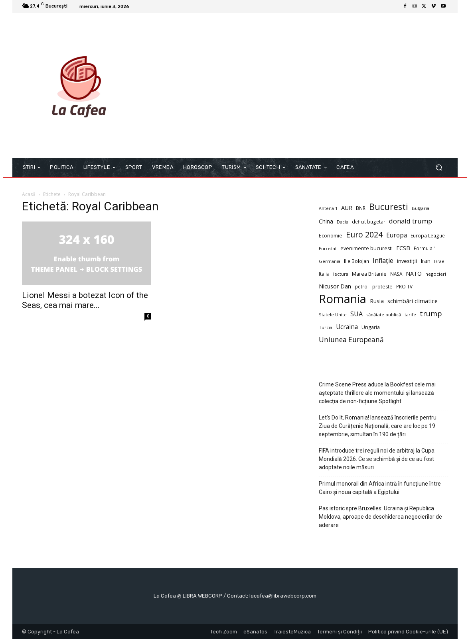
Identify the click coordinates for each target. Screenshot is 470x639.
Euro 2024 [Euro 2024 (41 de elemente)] (364, 234)
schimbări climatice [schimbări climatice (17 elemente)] (412, 301)
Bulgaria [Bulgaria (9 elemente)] (420, 208)
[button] (438, 167)
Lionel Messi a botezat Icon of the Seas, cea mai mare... (85, 300)
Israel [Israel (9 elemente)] (440, 261)
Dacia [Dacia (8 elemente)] (342, 222)
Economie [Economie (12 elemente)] (330, 235)
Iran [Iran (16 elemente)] (426, 261)
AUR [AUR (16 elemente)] (346, 208)
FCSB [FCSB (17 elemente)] (403, 248)
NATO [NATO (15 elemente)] (414, 273)
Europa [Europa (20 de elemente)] (396, 235)
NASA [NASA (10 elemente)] (396, 273)
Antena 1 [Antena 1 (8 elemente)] (328, 208)
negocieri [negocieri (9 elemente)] (435, 274)
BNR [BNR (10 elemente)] (360, 208)
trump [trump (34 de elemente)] (431, 313)
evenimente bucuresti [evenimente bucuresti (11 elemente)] (366, 248)
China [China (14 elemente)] (326, 221)
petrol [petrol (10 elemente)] (362, 286)
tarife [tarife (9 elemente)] (410, 315)
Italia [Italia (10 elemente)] (324, 273)
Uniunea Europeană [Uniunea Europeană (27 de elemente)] (351, 339)
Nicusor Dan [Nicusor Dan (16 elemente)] (335, 286)
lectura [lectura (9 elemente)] (340, 274)
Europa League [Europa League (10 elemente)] (428, 235)
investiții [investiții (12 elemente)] (407, 261)
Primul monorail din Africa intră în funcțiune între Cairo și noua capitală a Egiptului (380, 487)
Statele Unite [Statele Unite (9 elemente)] (333, 315)
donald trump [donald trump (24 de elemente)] (410, 221)
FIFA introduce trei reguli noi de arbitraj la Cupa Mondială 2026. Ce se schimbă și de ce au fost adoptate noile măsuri (376, 458)
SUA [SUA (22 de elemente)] (356, 314)
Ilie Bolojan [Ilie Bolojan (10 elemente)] (356, 261)
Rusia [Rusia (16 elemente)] (377, 301)
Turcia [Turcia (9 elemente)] (325, 327)
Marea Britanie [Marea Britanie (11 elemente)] (369, 273)
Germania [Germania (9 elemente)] (329, 261)
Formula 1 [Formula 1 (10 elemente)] (425, 248)
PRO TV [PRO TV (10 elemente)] (404, 286)
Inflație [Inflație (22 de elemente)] (383, 261)
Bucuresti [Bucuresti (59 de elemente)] (388, 206)
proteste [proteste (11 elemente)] (382, 286)
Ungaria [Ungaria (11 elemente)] (370, 327)
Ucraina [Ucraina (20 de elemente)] (347, 327)
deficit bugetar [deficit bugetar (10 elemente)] (368, 221)
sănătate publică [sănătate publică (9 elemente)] (383, 315)
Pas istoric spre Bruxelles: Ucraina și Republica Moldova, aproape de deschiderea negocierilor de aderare (380, 516)
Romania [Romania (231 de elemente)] (342, 299)
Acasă (29, 194)
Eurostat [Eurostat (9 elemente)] (328, 248)
